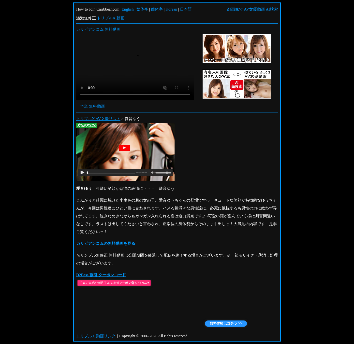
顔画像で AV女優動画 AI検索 (252, 9)
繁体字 (142, 9)
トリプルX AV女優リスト (98, 119)
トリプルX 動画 (110, 18)
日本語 (186, 9)
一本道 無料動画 (90, 106)
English (128, 9)
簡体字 (157, 9)
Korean (171, 9)
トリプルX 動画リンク (96, 336)
